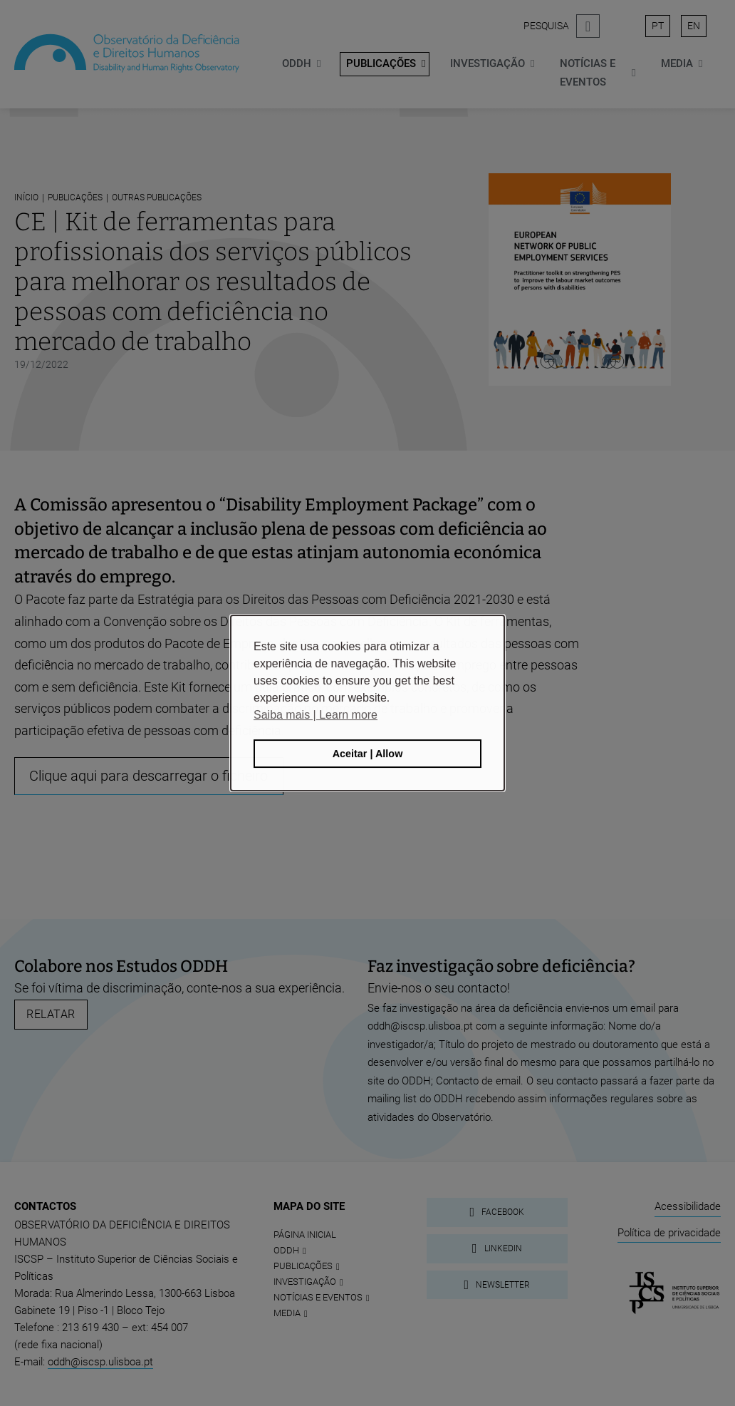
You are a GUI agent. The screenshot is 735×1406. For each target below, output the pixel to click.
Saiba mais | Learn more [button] (315, 715)
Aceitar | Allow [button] (368, 753)
